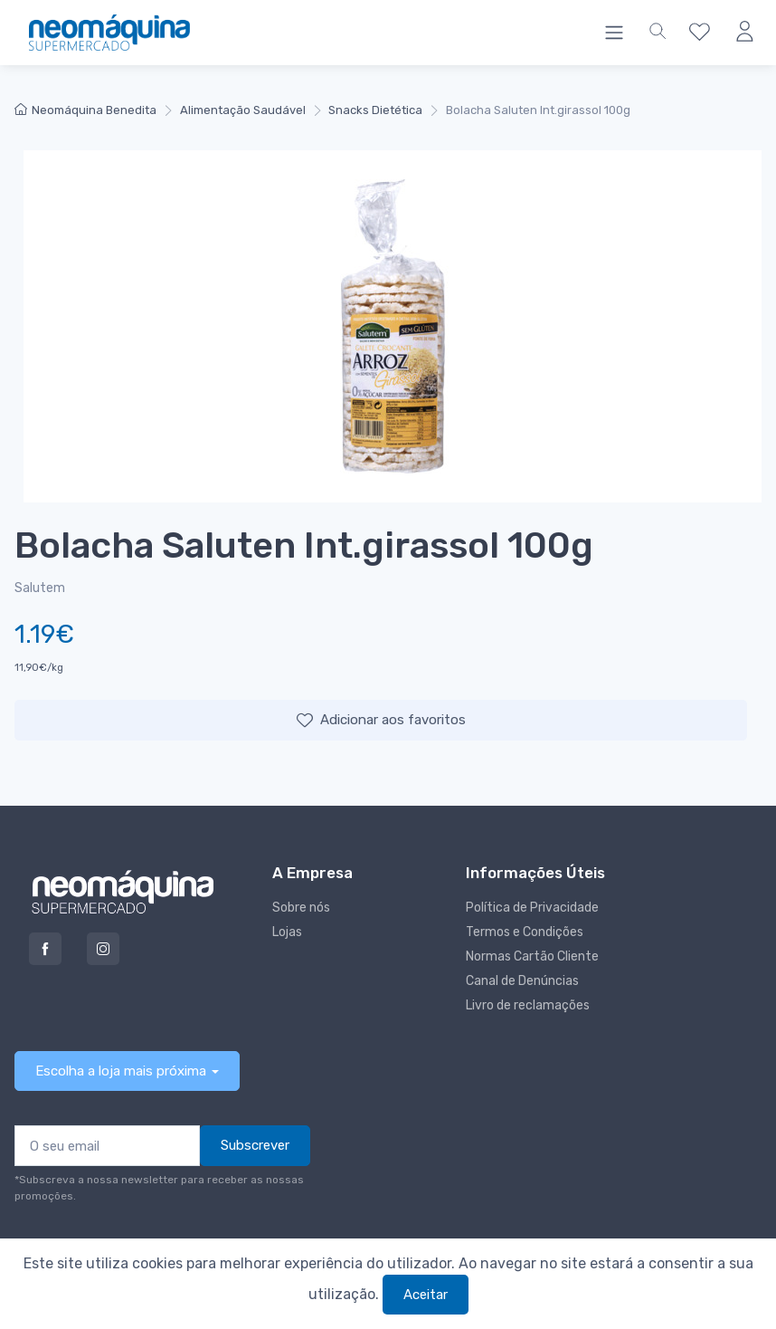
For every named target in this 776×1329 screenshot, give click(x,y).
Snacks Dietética (375, 110)
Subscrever (255, 1145)
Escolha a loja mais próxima (120, 1071)
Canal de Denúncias (522, 981)
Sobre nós (301, 907)
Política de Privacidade (532, 907)
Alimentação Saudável (243, 110)
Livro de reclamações (528, 1005)
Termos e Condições (524, 932)
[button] (657, 32)
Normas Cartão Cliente (532, 956)
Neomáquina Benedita (85, 110)
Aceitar (425, 1294)
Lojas (287, 932)
